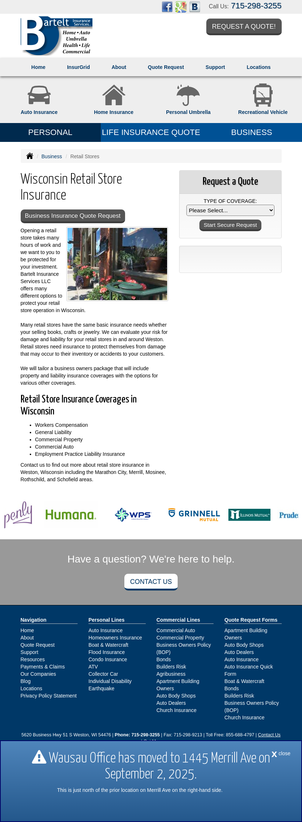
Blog (26, 681)
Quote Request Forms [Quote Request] (250, 620)
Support (29, 652)
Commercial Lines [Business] (178, 620)
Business (51, 156)
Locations (31, 688)
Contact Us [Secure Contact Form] (269, 734)
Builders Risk (171, 667)
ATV (93, 667)
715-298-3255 (256, 5)
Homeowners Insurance (115, 638)
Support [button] (215, 67)
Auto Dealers (171, 703)
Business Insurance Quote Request (73, 215)
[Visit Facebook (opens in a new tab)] (167, 6)
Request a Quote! (244, 26)
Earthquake (101, 688)
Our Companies (38, 674)
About (119, 67)
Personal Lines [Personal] (106, 620)
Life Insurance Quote (151, 132)
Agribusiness (171, 674)
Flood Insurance (106, 652)
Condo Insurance (107, 659)
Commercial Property (180, 638)
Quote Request (38, 645)
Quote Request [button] (166, 67)
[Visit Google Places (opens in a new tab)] (181, 6)
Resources (33, 659)
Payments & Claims (43, 667)
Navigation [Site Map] (34, 620)
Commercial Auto (176, 630)
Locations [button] (258, 67)
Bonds (164, 659)
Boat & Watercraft (108, 645)
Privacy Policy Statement (49, 696)
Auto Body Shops (176, 696)
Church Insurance (177, 710)
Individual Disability (110, 681)
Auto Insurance (105, 630)
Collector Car (103, 674)
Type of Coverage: (230, 201)
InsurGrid (78, 67)
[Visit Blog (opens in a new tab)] (194, 6)
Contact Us (151, 581)
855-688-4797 (240, 734)
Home (38, 67)
